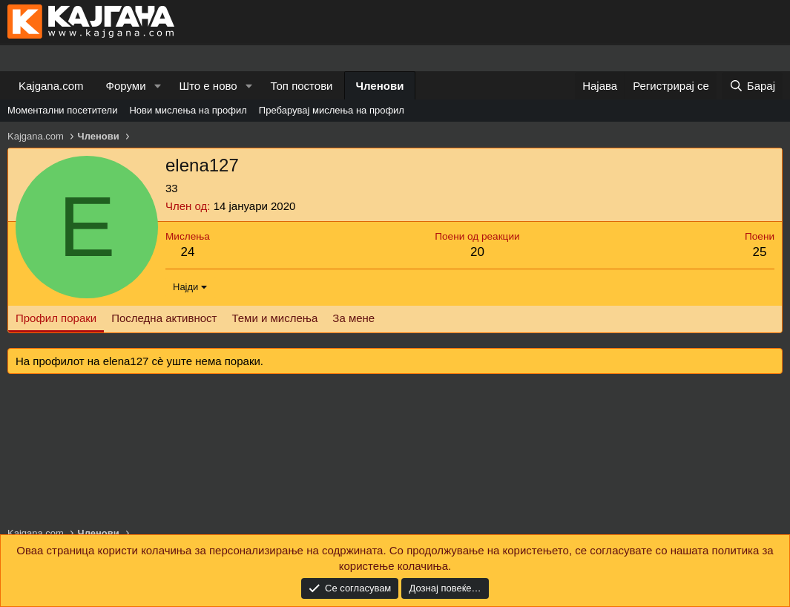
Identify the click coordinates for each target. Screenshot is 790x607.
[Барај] (752, 85)
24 (187, 252)
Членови (380, 85)
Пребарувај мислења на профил (331, 110)
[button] (157, 85)
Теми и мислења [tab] (274, 318)
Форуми (126, 85)
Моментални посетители (62, 110)
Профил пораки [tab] (56, 318)
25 (760, 252)
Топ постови (302, 85)
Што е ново (208, 85)
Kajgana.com (51, 85)
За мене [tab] (353, 318)
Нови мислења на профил (187, 110)
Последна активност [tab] (164, 318)
